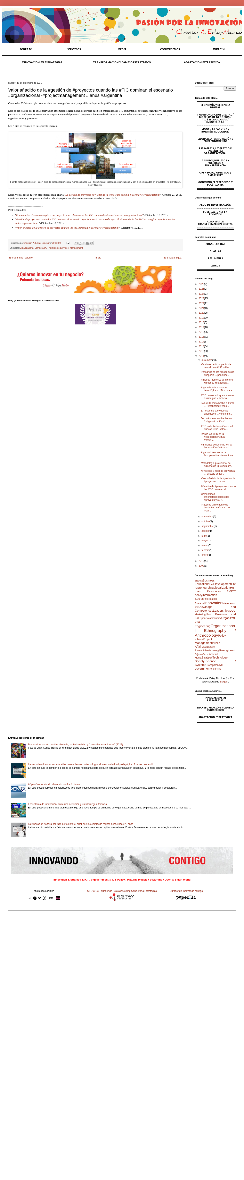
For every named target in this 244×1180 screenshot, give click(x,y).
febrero (205, 550)
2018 (201, 322)
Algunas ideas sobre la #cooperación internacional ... (217, 455)
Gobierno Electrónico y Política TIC (215, 183)
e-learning (215, 668)
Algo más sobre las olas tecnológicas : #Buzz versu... (218, 389)
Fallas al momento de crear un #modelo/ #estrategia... (217, 381)
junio (204, 535)
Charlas (215, 251)
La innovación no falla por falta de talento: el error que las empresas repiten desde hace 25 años (80, 824)
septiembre (208, 526)
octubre (206, 521)
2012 (201, 351)
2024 (201, 293)
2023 (201, 298)
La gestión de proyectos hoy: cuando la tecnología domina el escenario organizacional (112, 194)
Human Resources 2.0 (214, 589)
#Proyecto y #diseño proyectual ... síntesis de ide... (218, 472)
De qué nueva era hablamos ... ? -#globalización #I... (218, 420)
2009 (201, 565)
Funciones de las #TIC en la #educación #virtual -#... (216, 446)
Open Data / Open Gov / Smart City (215, 174)
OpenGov (216, 618)
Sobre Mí (26, 49)
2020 (201, 312)
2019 (201, 317)
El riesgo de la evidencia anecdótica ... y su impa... (216, 412)
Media (122, 49)
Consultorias (215, 244)
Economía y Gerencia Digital (215, 106)
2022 (201, 303)
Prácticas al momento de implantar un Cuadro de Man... (215, 507)
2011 (201, 356)
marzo (205, 545)
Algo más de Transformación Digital (215, 223)
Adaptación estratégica (202, 62)
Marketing (200, 614)
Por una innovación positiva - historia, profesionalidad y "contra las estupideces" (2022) (75, 744)
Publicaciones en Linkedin (215, 213)
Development (222, 584)
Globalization (221, 587)
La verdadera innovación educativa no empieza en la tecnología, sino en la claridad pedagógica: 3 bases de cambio (91, 764)
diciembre (207, 360)
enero (205, 554)
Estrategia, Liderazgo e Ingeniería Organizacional (215, 151)
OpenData (205, 618)
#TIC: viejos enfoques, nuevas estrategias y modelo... (217, 397)
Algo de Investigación (215, 204)
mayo (205, 540)
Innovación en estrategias (42, 62)
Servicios (74, 49)
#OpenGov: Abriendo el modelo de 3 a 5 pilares (54, 784)
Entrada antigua (172, 257)
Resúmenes (215, 258)
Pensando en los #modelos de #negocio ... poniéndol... (217, 373)
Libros (215, 265)
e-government (209, 666)
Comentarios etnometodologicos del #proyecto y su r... (215, 497)
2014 (201, 341)
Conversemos (170, 49)
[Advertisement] (122, 945)
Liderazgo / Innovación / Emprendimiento (215, 140)
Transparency (213, 665)
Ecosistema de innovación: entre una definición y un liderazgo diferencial (67, 804)
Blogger (224, 681)
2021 (201, 308)
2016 (201, 332)
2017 (201, 327)
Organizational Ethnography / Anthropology (41, 248)
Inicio (98, 257)
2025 (201, 288)
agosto (205, 530)
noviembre (207, 516)
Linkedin (218, 49)
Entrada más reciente (21, 257)
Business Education (205, 582)
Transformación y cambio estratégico (122, 62)
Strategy (207, 657)
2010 (201, 561)
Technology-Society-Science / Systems (215, 661)
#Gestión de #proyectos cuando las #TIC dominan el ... (218, 488)
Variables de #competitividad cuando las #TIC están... (216, 366)
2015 (201, 336)
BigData (199, 580)
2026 (201, 284)
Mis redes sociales (44, 891)
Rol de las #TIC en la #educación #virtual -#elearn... (214, 437)
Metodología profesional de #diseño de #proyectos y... (217, 464)
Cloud (211, 584)
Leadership (220, 610)
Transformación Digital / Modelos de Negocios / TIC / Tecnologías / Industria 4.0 (215, 118)
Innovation (213, 603)
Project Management (72, 248)
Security (207, 654)
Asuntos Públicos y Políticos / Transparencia (215, 163)
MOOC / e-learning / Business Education (215, 130)
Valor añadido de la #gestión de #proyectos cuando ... (218, 480)
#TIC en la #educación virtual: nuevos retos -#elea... (217, 428)
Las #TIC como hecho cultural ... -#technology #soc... (217, 404)
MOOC (231, 610)
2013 (201, 346)
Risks (200, 654)
